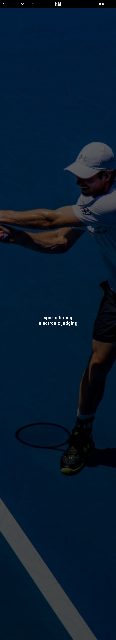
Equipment (24, 4)
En (108, 4)
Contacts (40, 4)
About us (5, 4)
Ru (111, 4)
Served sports (15, 4)
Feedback (32, 4)
